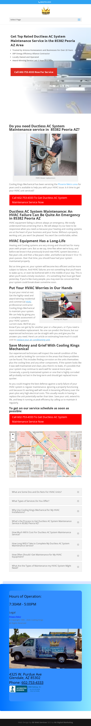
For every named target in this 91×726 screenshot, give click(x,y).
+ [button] (13, 435)
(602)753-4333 (45, 2)
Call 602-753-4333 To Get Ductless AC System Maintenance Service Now (39, 200)
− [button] (13, 439)
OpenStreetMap (76, 476)
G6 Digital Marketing (63, 722)
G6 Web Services (39, 722)
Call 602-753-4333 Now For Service (33, 71)
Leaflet (59, 476)
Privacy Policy (15, 616)
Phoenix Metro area (68, 184)
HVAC (28, 301)
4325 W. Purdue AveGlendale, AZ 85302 (25, 676)
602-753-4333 (32, 682)
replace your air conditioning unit (33, 339)
